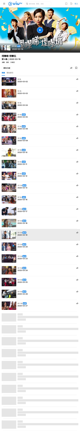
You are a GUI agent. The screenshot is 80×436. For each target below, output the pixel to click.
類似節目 (10, 73)
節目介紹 (6, 68)
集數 (3, 73)
